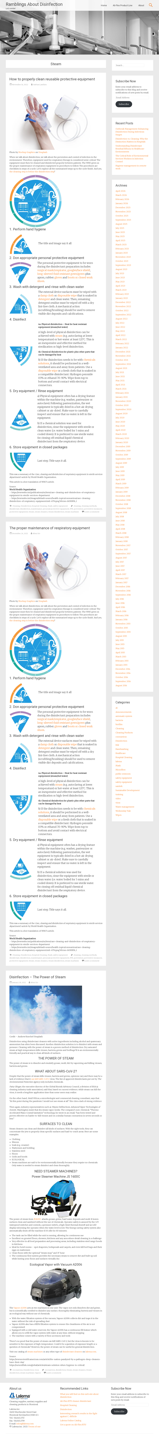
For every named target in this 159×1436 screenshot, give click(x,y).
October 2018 (122, 504)
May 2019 (120, 475)
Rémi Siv (36, 533)
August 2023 (121, 269)
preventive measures (93, 509)
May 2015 (120, 648)
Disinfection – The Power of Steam (37, 977)
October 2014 (122, 677)
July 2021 (120, 372)
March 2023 (121, 290)
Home (104, 5)
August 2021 (121, 368)
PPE (71, 509)
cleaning (77, 506)
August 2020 (122, 413)
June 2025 (120, 232)
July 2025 (120, 228)
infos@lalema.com (25, 1423)
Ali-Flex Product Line (122, 5)
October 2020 (122, 405)
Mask (50, 506)
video (118, 798)
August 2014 (121, 685)
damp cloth (47, 295)
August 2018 (121, 512)
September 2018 (123, 508)
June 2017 (120, 566)
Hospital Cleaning (39, 506)
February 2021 (122, 393)
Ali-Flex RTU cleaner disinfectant (75, 1401)
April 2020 (120, 430)
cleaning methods (89, 506)
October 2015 (122, 628)
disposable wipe (67, 295)
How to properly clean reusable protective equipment (52, 79)
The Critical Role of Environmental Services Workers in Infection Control (132, 159)
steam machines (72, 512)
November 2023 (123, 257)
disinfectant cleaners (72, 1351)
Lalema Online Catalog (70, 1420)
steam (59, 335)
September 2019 (123, 459)
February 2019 (122, 487)
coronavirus (17, 1370)
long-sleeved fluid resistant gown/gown (61, 273)
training (119, 794)
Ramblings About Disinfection (34, 4)
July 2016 (120, 599)
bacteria (119, 720)
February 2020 (122, 438)
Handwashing (122, 749)
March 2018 (121, 533)
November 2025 (123, 211)
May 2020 (120, 426)
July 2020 (120, 417)
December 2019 (123, 446)
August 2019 (121, 463)
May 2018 (120, 525)
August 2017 (121, 558)
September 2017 (123, 553)
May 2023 (120, 281)
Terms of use (34, 1426)
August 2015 (121, 636)
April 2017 (120, 570)
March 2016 (121, 611)
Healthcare (121, 753)
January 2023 (122, 298)
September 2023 (123, 265)
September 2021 (123, 364)
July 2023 (120, 273)
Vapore (38, 1373)
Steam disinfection (56, 512)
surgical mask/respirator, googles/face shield (63, 270)
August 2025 (121, 224)
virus (37, 1370)
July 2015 (120, 640)
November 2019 (123, 450)
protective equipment (18, 512)
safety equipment (60, 506)
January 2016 (122, 619)
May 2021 (120, 380)
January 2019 (122, 492)
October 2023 (122, 261)
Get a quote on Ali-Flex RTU (73, 1424)
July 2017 (120, 562)
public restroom (123, 774)
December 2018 (123, 496)
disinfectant (14, 509)
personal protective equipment (56, 509)
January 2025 (122, 253)
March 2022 (121, 339)
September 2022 (123, 314)
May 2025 (120, 236)
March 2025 (121, 244)
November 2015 (123, 623)
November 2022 (123, 306)
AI (116, 708)
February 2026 (122, 199)
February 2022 (122, 343)
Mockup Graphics (26, 152)
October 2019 (122, 454)
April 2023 (120, 286)
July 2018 (120, 516)
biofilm (119, 724)
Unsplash (42, 152)
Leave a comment (91, 512)
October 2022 (122, 310)
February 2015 (122, 661)
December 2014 (123, 669)
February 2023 (122, 294)
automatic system (124, 716)
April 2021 (120, 384)
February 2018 (122, 537)
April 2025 (120, 240)
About (141, 5)
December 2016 (123, 586)
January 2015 (121, 665)
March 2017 (121, 574)
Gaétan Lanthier (40, 85)
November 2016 (123, 590)
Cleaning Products (124, 732)
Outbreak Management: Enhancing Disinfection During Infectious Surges (132, 132)
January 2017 (121, 582)
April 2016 (120, 607)
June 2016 (120, 603)
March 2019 (121, 483)
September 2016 (123, 595)
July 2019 (120, 467)
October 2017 (122, 549)
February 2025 (122, 248)
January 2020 (122, 442)
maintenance (36, 509)
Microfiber (121, 769)
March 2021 (121, 389)
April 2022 (120, 335)
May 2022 (120, 331)
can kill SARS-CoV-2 (40, 1079)
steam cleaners (41, 512)
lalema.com (91, 1351)
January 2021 (122, 397)
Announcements (123, 712)
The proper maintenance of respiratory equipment (49, 528)
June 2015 (120, 644)
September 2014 (123, 681)
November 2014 (123, 673)
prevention (78, 509)
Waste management (125, 807)
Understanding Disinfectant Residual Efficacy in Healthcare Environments (130, 149)
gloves (58, 277)
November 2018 (123, 500)
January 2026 (122, 203)
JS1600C (37, 1219)
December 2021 (123, 351)
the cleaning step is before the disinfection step (31, 171)
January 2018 (122, 541)
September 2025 (123, 220)
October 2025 (122, 216)
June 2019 (120, 471)
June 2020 (120, 422)
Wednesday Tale (123, 811)
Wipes (118, 815)
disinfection (25, 509)
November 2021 (123, 356)
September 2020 (123, 409)
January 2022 (122, 347)
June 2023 (120, 277)
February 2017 (122, 578)
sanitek (119, 786)
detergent (44, 299)
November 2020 (123, 401)
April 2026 (120, 191)
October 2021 (122, 360)
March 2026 (121, 195)
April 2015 (120, 652)
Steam (31, 512)
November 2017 (123, 545)
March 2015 (121, 656)
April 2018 (120, 529)
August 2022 (122, 319)
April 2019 (120, 479)
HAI (117, 745)
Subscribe (124, 104)
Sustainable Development (128, 790)
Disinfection (26, 506)
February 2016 (122, 615)
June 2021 (120, 376)
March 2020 (121, 434)
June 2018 (120, 520)
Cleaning (16, 506)
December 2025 (123, 207)
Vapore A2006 (20, 1308)
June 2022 (120, 327)
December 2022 (123, 302)
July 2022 (120, 323)
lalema (119, 761)
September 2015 (123, 632)
